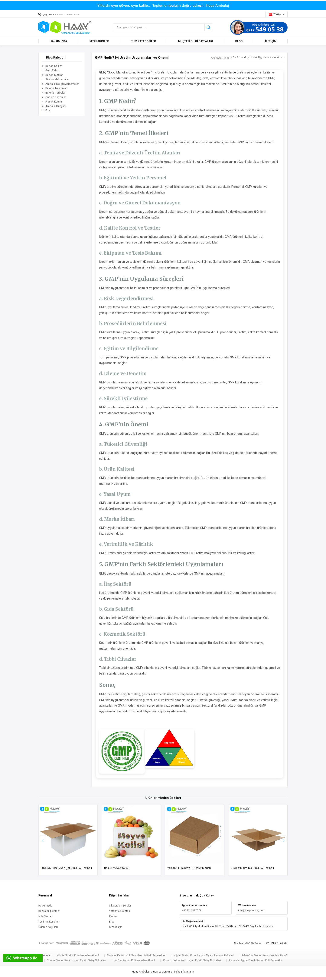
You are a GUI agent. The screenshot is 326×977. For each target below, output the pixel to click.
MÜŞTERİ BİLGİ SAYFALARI (195, 41)
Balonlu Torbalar (55, 92)
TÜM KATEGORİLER (143, 41)
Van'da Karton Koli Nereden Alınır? (134, 960)
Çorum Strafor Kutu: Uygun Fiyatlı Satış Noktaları (76, 960)
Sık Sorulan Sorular (120, 905)
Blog (226, 57)
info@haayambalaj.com (251, 910)
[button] (283, 838)
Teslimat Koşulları (48, 921)
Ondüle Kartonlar (55, 97)
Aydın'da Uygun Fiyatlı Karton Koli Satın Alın (255, 960)
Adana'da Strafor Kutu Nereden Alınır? (265, 955)
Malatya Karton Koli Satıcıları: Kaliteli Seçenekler (136, 955)
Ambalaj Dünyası (55, 106)
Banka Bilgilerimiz (49, 911)
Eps (47, 110)
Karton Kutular (54, 74)
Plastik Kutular (54, 101)
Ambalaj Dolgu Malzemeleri (62, 83)
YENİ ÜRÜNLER (99, 41)
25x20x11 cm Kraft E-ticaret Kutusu (189, 868)
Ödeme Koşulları (48, 927)
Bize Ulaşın (115, 927)
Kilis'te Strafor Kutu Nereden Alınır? (78, 955)
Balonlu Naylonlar (56, 88)
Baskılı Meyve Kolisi (116, 868)
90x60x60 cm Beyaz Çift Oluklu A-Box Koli (66, 868)
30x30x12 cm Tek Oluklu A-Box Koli (252, 868)
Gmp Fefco (52, 70)
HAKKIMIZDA (58, 41)
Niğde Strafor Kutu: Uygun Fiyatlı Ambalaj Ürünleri (204, 955)
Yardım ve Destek (119, 911)
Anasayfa (216, 57)
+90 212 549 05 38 (69, 14)
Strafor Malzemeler (57, 79)
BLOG (239, 41)
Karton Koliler (53, 65)
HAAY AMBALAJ (253, 943)
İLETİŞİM (271, 41)
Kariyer (113, 916)
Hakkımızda (45, 905)
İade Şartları (45, 916)
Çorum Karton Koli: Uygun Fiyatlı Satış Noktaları (192, 960)
